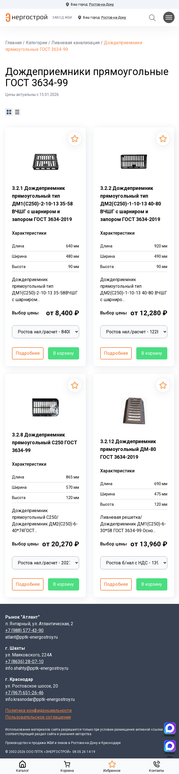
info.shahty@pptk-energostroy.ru (36, 668)
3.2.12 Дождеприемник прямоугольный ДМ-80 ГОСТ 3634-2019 (128, 449)
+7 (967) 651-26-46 (24, 692)
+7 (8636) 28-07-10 (24, 661)
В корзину (63, 353)
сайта (55, 729)
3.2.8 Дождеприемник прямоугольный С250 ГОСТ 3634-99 (44, 442)
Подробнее (28, 353)
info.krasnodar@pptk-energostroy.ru (40, 699)
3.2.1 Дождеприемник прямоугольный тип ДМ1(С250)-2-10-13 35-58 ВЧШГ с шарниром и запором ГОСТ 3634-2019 (42, 203)
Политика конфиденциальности (38, 710)
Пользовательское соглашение (38, 717)
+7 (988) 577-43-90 (24, 630)
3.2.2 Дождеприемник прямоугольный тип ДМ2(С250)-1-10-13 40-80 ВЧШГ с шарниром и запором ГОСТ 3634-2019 (130, 203)
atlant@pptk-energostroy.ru (31, 637)
